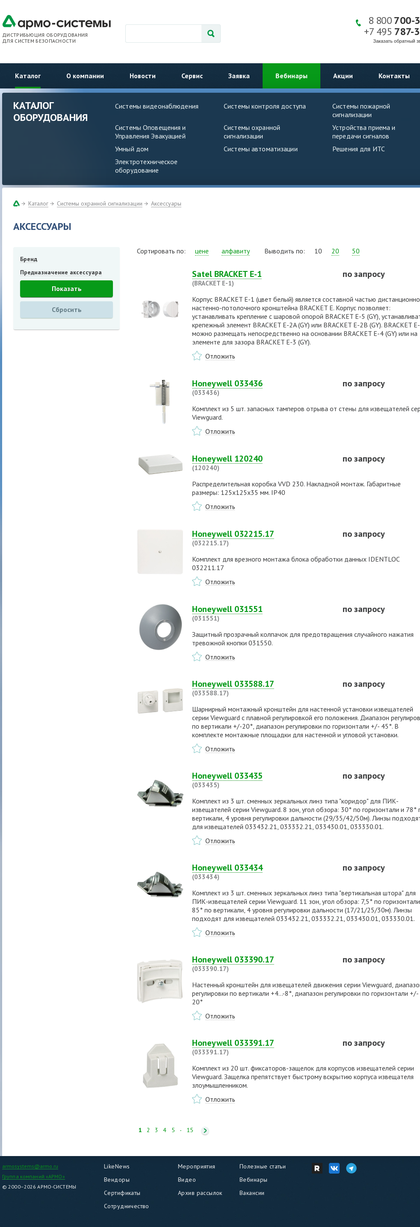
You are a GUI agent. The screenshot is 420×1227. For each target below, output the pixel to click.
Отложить (220, 356)
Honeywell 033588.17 (262, 688)
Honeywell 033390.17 (262, 964)
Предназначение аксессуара (61, 272)
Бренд (28, 259)
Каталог (28, 75)
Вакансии (252, 1193)
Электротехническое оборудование (146, 165)
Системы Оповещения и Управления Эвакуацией (150, 131)
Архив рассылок (200, 1193)
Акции (343, 75)
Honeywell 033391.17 (262, 1047)
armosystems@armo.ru (30, 1166)
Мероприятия (197, 1166)
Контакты (394, 75)
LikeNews (117, 1166)
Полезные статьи (263, 1166)
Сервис (192, 75)
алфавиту (236, 251)
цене (202, 251)
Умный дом (131, 148)
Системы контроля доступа (265, 106)
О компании (85, 75)
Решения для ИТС (358, 148)
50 (356, 251)
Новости (143, 75)
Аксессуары (166, 203)
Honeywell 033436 (262, 387)
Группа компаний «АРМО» (33, 1176)
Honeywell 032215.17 (262, 538)
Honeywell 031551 (262, 613)
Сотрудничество (126, 1206)
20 (335, 251)
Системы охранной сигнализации (252, 131)
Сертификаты (122, 1193)
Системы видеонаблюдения (156, 106)
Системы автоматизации (261, 148)
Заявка (239, 75)
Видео (187, 1179)
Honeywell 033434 (262, 872)
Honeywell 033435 (262, 780)
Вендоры (117, 1179)
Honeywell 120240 (262, 463)
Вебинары (291, 75)
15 (189, 1130)
